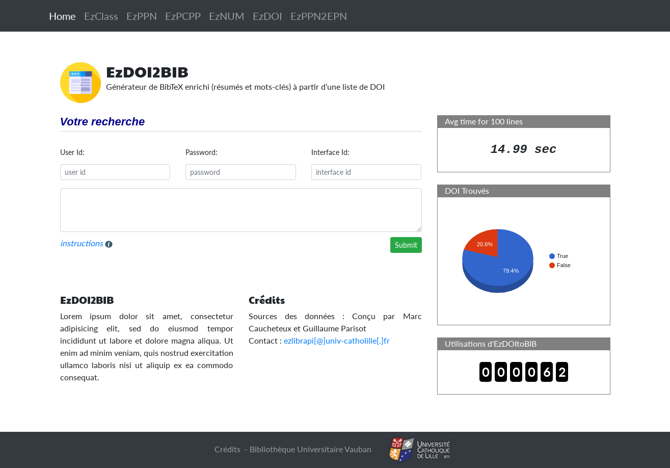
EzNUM (227, 16)
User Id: (72, 152)
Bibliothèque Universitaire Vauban (310, 449)
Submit (406, 245)
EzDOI (267, 16)
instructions (86, 243)
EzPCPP (183, 16)
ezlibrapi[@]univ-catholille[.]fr (337, 340)
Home (62, 16)
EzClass (101, 16)
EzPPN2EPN (318, 16)
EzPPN (141, 16)
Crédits (227, 449)
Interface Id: (330, 152)
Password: (201, 152)
